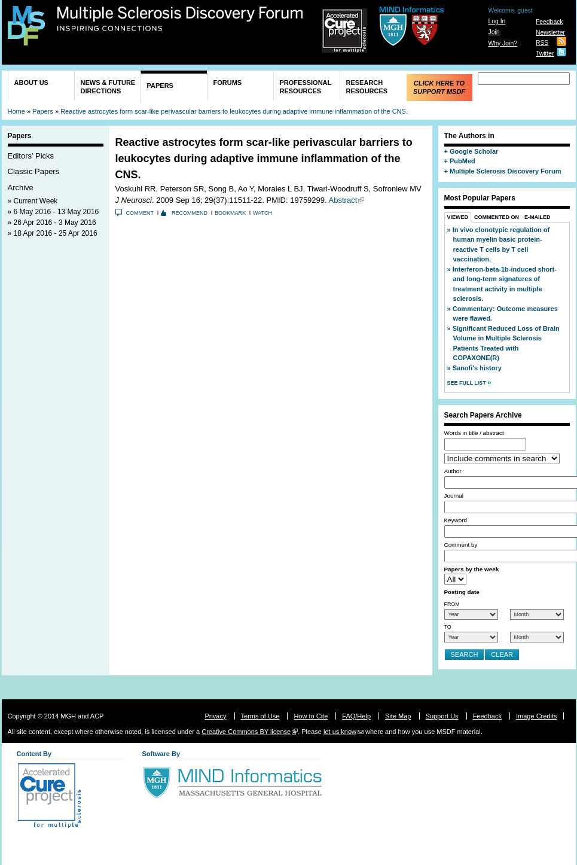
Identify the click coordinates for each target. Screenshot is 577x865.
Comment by (461, 544)
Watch (262, 213)
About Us (31, 82)
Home (16, 111)
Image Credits (536, 716)
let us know (339, 731)
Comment (140, 213)
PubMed (462, 161)
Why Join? (502, 43)
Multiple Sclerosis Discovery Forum (180, 19)
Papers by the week (471, 569)
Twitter (545, 53)
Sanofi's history (477, 367)
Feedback (549, 22)
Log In (496, 21)
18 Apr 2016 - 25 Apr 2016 (55, 233)
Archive (20, 187)
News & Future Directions (108, 87)
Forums (227, 82)
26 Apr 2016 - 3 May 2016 (55, 222)
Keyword (455, 520)
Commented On (496, 217)
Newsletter (550, 32)
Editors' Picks (31, 155)
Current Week (36, 201)
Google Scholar (474, 151)
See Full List (467, 383)
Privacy (215, 716)
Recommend (189, 213)
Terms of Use (260, 716)
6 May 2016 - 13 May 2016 (56, 212)
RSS (542, 42)
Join (493, 32)
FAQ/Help (356, 716)
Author (453, 471)
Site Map (398, 716)
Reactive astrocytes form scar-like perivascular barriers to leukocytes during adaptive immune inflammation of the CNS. (234, 111)
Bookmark (230, 213)
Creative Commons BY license (246, 731)
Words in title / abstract (474, 433)
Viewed (458, 217)
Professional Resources (306, 87)
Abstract (343, 200)
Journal (453, 495)
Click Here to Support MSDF (439, 87)
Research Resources (367, 87)
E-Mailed (537, 217)
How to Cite (311, 716)
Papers (160, 85)
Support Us (442, 716)
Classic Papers (34, 171)
